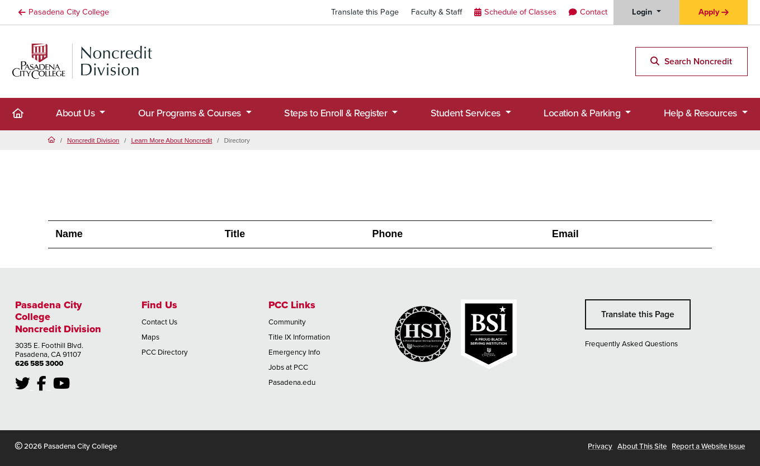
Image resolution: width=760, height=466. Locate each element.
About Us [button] (76, 113)
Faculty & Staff (436, 12)
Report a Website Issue (708, 446)
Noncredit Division (93, 140)
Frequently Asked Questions (631, 343)
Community (287, 322)
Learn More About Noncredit (171, 140)
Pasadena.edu (291, 382)
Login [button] (643, 12)
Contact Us (159, 322)
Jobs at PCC (288, 367)
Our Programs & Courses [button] (191, 113)
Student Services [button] (467, 113)
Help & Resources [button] (702, 113)
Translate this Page (365, 12)
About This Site (642, 446)
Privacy (600, 446)
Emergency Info (294, 352)
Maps (150, 337)
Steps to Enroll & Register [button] (337, 113)
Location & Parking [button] (583, 113)
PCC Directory (164, 352)
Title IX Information (299, 337)
